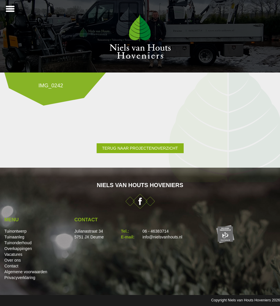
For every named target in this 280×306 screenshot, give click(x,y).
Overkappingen (18, 248)
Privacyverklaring (19, 277)
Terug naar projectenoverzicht (140, 148)
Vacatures (13, 254)
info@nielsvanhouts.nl (162, 237)
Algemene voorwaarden (25, 271)
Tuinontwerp (15, 231)
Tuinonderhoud (18, 242)
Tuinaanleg (14, 237)
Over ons (12, 260)
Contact (11, 266)
